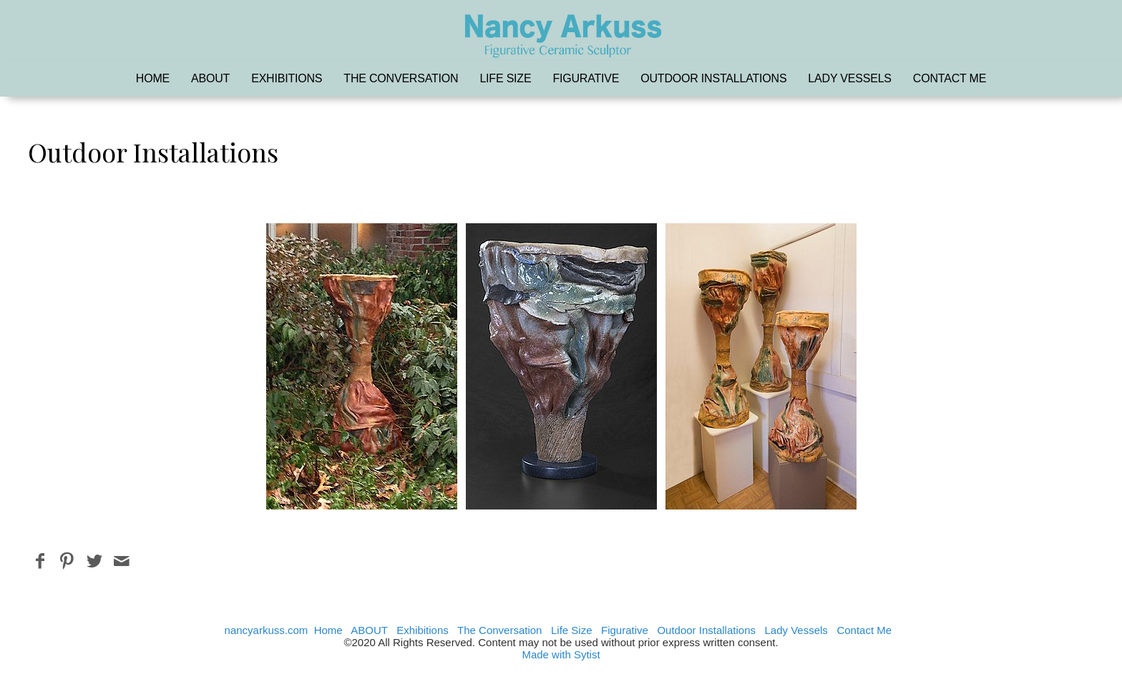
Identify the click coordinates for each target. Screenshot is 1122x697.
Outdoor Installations (713, 78)
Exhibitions (286, 78)
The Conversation (400, 78)
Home (153, 78)
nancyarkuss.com (266, 630)
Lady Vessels (849, 78)
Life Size (505, 78)
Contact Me (949, 78)
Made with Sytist (561, 654)
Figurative (585, 78)
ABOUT (210, 78)
